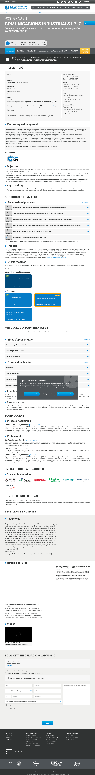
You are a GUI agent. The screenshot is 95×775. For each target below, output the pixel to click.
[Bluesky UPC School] (58, 2)
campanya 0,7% (50, 102)
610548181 (10, 665)
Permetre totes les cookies (65, 394)
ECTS (12, 82)
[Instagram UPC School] (65, 2)
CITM (35, 772)
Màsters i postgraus (12, 12)
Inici (33, 8)
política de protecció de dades (24, 705)
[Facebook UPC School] (61, 2)
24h (7, 208)
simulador (52, 106)
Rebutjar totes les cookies (32, 394)
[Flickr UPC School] (79, 2)
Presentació (9, 735)
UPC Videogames (56, 772)
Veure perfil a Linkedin (36, 425)
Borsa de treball (50, 743)
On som (8, 737)
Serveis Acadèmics (50, 735)
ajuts (7, 275)
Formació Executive (31, 741)
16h (7, 232)
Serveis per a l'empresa (72, 737)
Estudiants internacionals (52, 737)
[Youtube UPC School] (72, 2)
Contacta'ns (9, 739)
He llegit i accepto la (12, 705)
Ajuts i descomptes (51, 741)
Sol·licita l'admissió (13, 673)
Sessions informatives (31, 739)
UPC (15, 772)
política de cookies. (66, 388)
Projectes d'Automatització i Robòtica (40, 60)
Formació (20, 12)
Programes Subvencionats (32, 743)
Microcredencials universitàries (33, 737)
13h (7, 238)
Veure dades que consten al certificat (56, 257)
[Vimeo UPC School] (69, 2)
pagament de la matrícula (34, 102)
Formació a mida (70, 735)
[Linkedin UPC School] (76, 2)
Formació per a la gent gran (33, 745)
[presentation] (16, 713)
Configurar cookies (48, 394)
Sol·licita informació (13, 671)
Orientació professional (51, 739)
